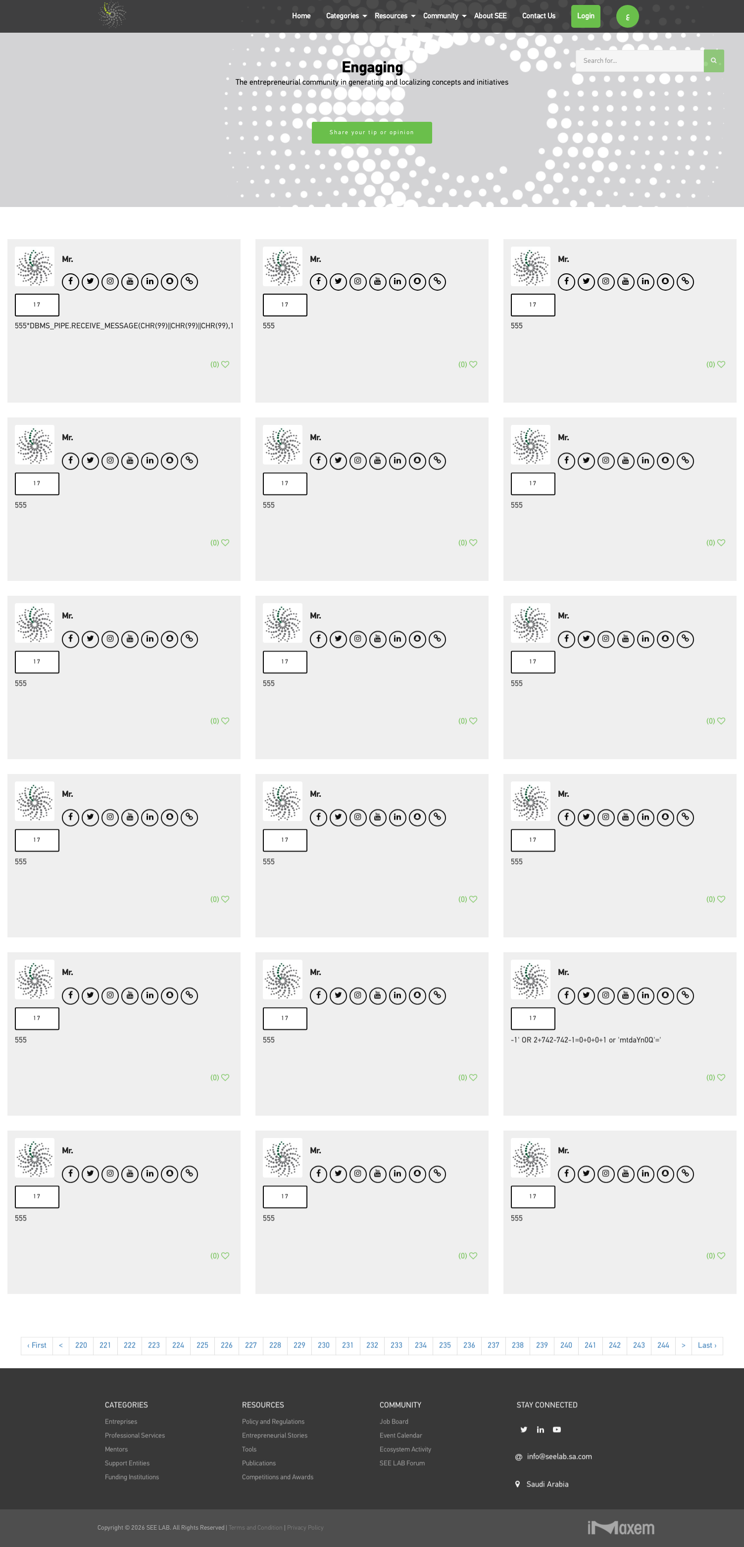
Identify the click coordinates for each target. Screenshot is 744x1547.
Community (440, 16)
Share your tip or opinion (372, 133)
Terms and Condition (256, 1528)
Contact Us (538, 16)
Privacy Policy (305, 1528)
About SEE (490, 16)
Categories (342, 16)
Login (586, 16)
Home (301, 16)
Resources (391, 16)
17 (37, 305)
